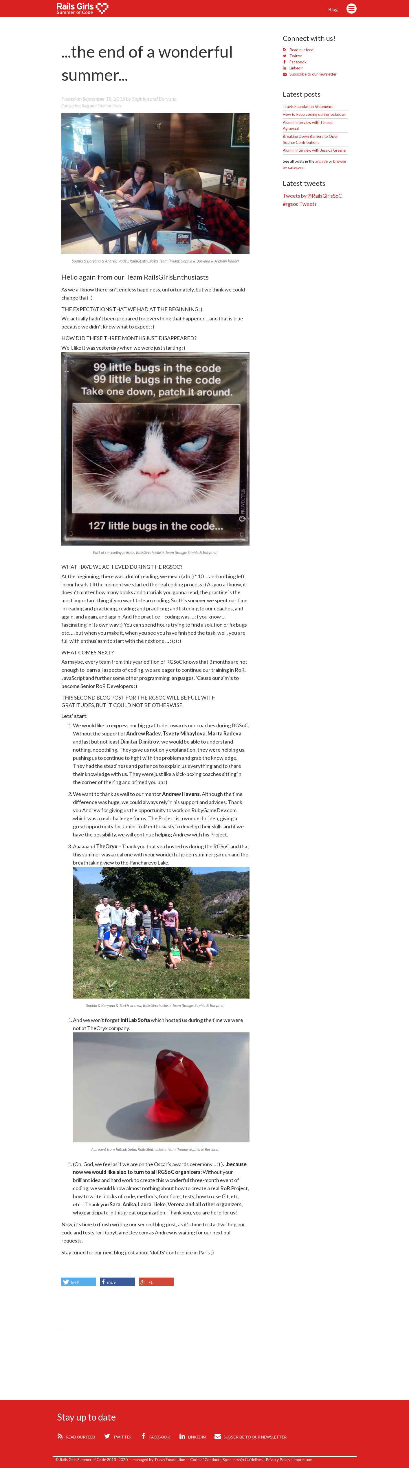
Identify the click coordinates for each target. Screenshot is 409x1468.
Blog (333, 9)
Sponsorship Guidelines (243, 1459)
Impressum (303, 1459)
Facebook (295, 62)
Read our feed (298, 49)
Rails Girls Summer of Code (86, 10)
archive (321, 161)
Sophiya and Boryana (154, 99)
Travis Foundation (169, 1459)
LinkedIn (293, 68)
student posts (110, 105)
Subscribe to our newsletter (310, 74)
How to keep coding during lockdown (314, 114)
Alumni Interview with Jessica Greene (314, 150)
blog (85, 105)
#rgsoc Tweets (300, 204)
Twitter (292, 56)
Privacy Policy (278, 1459)
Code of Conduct (204, 1459)
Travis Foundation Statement (308, 106)
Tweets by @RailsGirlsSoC (312, 195)
